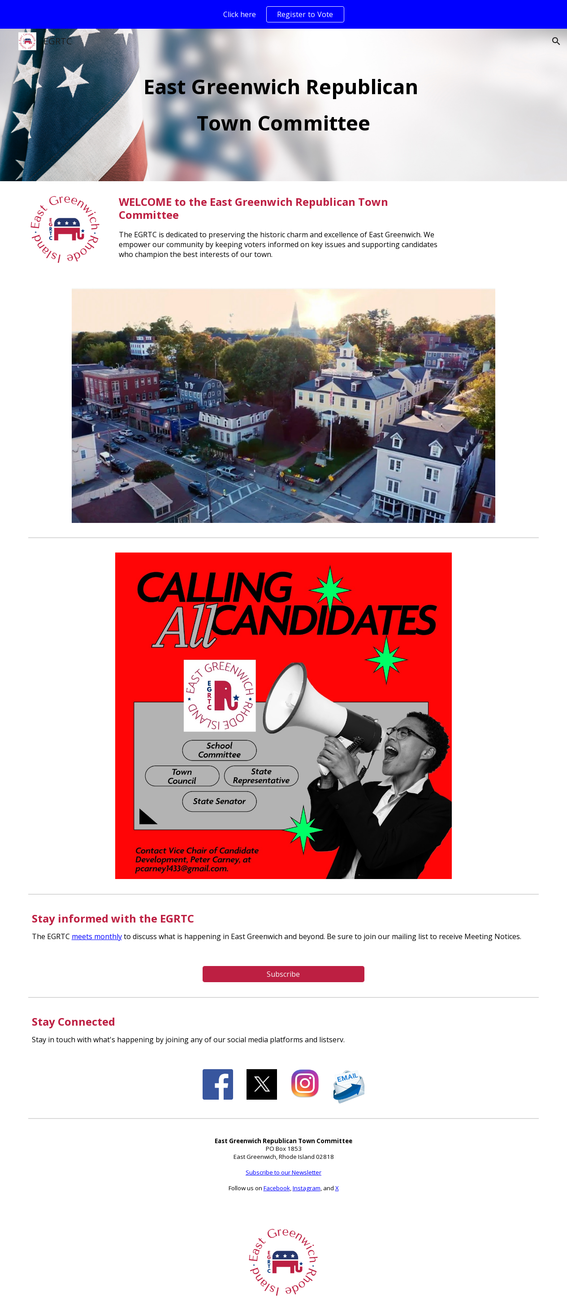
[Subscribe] (283, 974)
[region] (283, 14)
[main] (283, 105)
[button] (556, 41)
